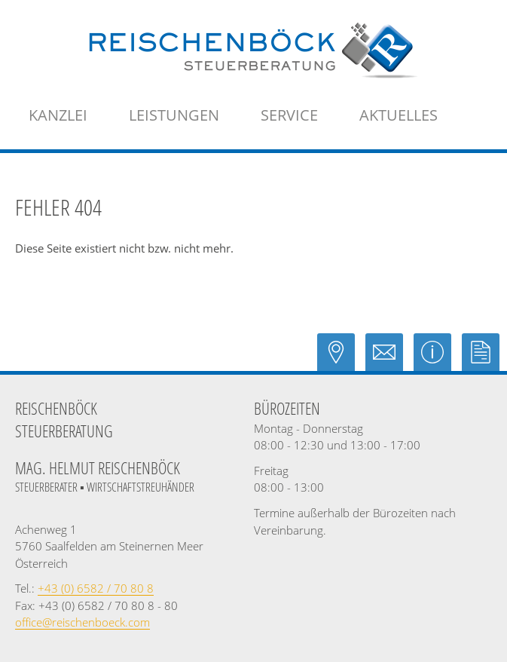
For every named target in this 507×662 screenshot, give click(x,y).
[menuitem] (58, 115)
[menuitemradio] (398, 115)
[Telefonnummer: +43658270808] (96, 588)
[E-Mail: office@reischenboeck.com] (389, 358)
